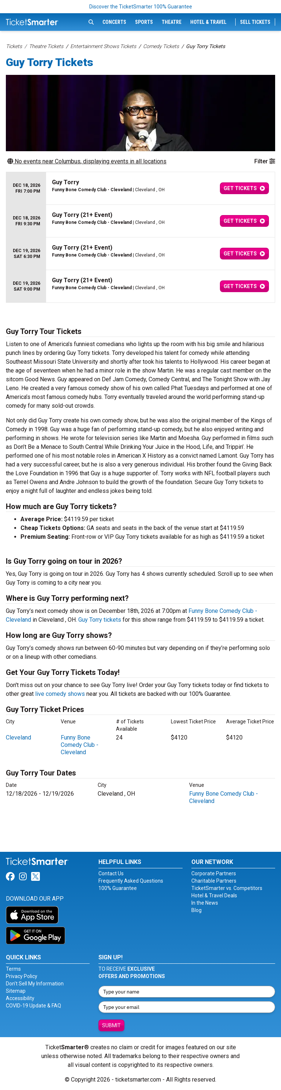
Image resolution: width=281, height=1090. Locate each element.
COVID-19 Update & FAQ (33, 1006)
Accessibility (20, 998)
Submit (111, 1025)
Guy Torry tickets (99, 619)
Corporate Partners (213, 873)
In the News (204, 903)
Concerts (114, 22)
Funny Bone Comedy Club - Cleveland (79, 745)
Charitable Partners (213, 881)
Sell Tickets (255, 22)
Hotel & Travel (208, 22)
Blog (196, 910)
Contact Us (111, 873)
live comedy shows (60, 693)
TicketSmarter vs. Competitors (226, 888)
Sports (144, 22)
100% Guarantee (117, 888)
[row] (140, 188)
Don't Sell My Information (35, 984)
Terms (13, 969)
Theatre (171, 22)
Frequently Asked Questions (130, 881)
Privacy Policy (21, 976)
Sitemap (16, 991)
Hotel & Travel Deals (214, 895)
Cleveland (18, 737)
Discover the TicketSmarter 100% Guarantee (140, 7)
